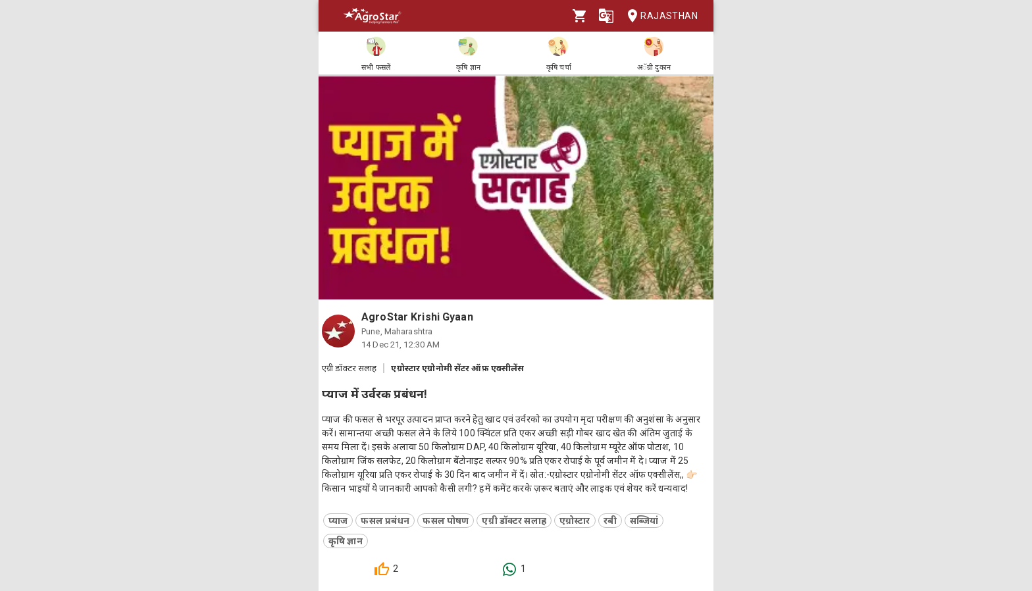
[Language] (606, 16)
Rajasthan (658, 16)
